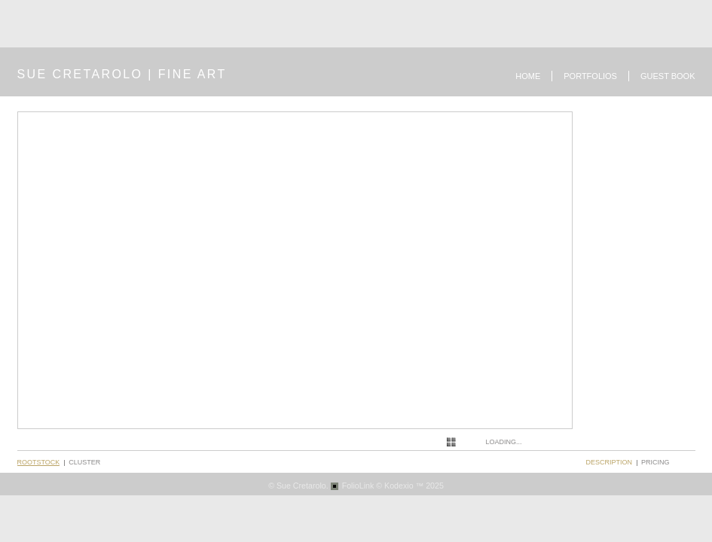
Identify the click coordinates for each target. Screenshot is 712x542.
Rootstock (38, 462)
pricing (655, 462)
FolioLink (358, 485)
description (609, 462)
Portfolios (590, 76)
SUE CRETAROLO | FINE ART (122, 74)
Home (527, 76)
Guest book (667, 76)
